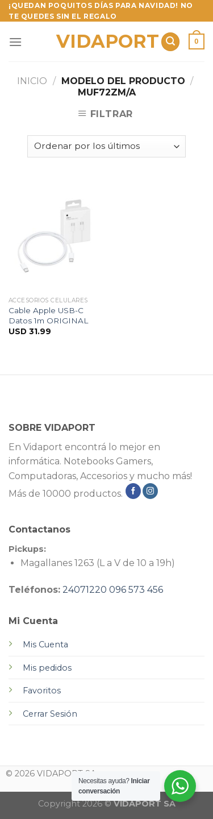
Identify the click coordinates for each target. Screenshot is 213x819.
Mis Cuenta (45, 644)
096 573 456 (136, 589)
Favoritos (42, 690)
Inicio (32, 81)
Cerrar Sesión (50, 714)
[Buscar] (170, 41)
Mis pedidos (47, 668)
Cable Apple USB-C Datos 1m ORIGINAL (48, 315)
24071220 (84, 589)
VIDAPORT (104, 41)
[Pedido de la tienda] (106, 146)
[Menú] (15, 42)
